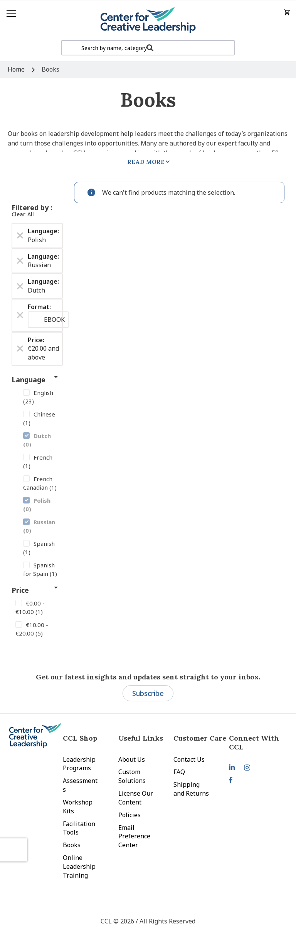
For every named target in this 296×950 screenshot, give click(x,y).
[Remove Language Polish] (20, 235)
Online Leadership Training (79, 866)
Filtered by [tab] (31, 207)
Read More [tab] (146, 162)
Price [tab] (20, 590)
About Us (131, 759)
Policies (129, 815)
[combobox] (148, 47)
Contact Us (189, 759)
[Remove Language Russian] (20, 260)
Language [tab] (28, 379)
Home (17, 69)
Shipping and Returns (191, 789)
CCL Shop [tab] (80, 738)
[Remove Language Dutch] (20, 286)
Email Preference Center (134, 836)
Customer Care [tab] (199, 738)
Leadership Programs (79, 764)
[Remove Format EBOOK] (20, 315)
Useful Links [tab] (140, 738)
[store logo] (148, 20)
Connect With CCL (254, 742)
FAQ (179, 772)
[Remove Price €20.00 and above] (20, 349)
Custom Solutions (132, 776)
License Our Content (135, 797)
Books (72, 845)
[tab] (256, 742)
